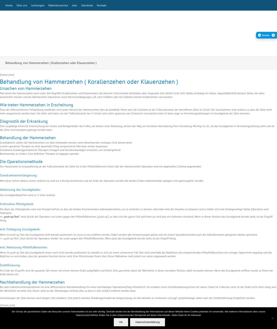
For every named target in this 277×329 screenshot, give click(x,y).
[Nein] (272, 318)
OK (121, 322)
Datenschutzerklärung (147, 322)
